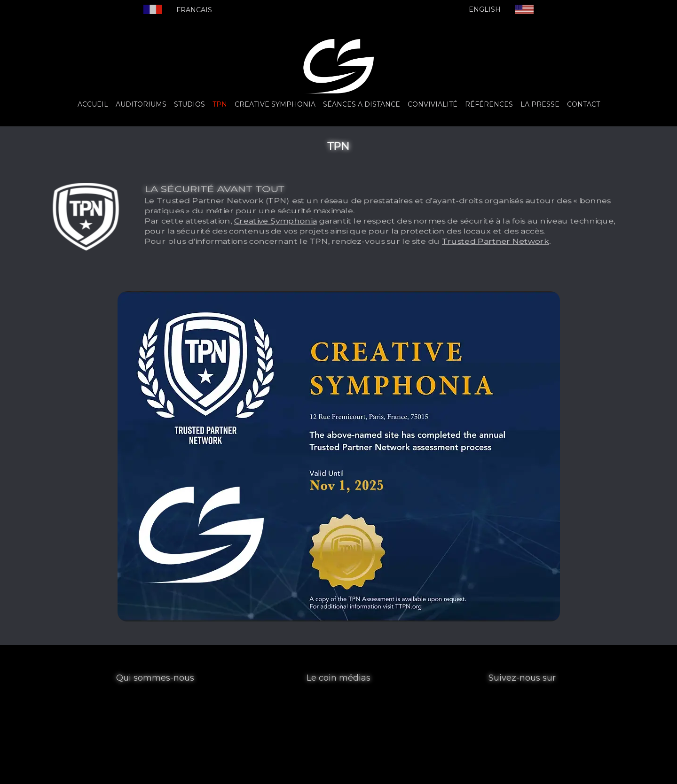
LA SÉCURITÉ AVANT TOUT (250, 181)
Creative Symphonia (293, 225)
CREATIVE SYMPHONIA (275, 104)
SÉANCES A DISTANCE (361, 104)
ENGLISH (485, 9)
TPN (220, 104)
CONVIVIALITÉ (432, 104)
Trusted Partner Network (450, 253)
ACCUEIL (93, 104)
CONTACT (583, 104)
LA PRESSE (539, 104)
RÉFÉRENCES (489, 104)
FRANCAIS (194, 10)
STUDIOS (189, 104)
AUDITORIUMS (141, 104)
